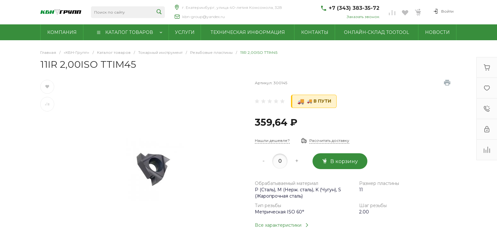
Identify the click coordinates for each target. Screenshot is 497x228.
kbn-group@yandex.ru (203, 16)
